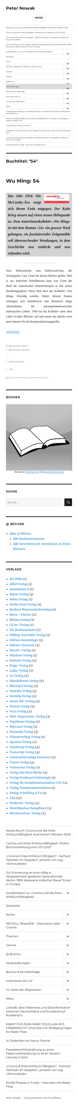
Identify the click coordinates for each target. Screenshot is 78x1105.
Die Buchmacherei (23, 630)
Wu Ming (44, 378)
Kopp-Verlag (19, 665)
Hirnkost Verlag (21, 655)
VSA (12, 798)
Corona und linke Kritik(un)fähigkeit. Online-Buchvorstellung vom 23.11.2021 (35, 32)
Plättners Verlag (21, 726)
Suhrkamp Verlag (22, 747)
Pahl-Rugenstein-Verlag (27, 716)
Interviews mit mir (13, 97)
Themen (9, 72)
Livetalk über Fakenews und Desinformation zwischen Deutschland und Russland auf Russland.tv (38, 112)
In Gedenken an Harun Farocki (18, 125)
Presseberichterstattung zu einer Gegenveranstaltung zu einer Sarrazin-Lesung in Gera (38, 132)
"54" (11, 369)
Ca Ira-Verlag (19, 625)
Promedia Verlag (21, 732)
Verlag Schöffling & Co (26, 793)
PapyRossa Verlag (22, 721)
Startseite (10, 57)
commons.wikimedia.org (53, 472)
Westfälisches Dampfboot (28, 808)
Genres (9, 76)
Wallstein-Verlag (22, 803)
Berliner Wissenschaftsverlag (30, 609)
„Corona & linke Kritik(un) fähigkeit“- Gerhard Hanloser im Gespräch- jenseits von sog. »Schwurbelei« (37, 38)
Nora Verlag (18, 711)
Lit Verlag (17, 675)
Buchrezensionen (19, 349)
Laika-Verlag (19, 670)
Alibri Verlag (18, 584)
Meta (8, 106)
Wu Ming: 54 (22, 181)
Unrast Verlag (19, 762)
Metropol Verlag (21, 686)
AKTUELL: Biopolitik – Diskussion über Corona (24, 66)
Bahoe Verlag (19, 594)
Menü (39, 17)
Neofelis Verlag (20, 696)
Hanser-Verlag (20, 650)
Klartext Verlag (20, 660)
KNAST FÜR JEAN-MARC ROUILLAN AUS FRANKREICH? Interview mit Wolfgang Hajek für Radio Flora (37, 120)
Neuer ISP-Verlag (22, 701)
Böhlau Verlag (20, 619)
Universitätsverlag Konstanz (30, 757)
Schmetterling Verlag (25, 737)
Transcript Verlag (22, 752)
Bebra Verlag (19, 599)
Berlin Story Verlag (23, 604)
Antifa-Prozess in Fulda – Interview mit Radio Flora (26, 145)
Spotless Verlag (21, 742)
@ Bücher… (10, 81)
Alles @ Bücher (20, 533)
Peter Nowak (20, 8)
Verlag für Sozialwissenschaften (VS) (36, 782)
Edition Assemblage (24, 640)
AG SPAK (16, 579)
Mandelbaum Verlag (24, 681)
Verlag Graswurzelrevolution (30, 788)
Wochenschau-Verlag (25, 813)
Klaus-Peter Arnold (18, 378)
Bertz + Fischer (20, 614)
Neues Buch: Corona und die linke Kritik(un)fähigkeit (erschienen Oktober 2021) (37, 28)
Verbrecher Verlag (22, 767)
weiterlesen (12, 331)
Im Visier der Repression (15, 101)
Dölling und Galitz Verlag (28, 635)
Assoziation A (16, 361)
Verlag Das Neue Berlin (26, 772)
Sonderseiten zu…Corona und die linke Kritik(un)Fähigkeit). (29, 52)
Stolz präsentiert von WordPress (42, 1098)
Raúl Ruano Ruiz (32, 472)
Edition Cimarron (22, 645)
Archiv (8, 62)
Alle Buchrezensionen (29, 538)
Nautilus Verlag (21, 691)
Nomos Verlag (20, 706)
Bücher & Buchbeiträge (15, 91)
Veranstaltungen (12, 87)
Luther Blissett (33, 378)
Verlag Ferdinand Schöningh (30, 777)
